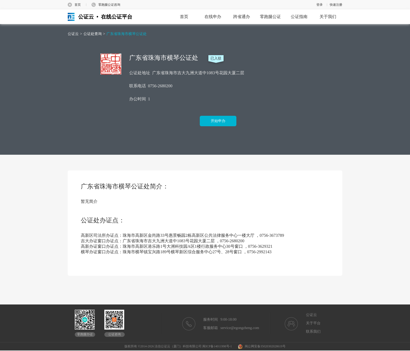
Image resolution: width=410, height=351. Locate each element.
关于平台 (313, 323)
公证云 (73, 34)
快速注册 (336, 5)
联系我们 (313, 331)
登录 (319, 5)
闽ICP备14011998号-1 (217, 346)
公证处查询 (92, 34)
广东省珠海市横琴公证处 (126, 34)
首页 (78, 5)
